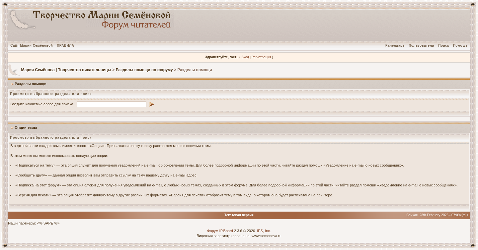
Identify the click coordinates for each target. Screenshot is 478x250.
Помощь (460, 45)
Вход (245, 57)
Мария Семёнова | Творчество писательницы (66, 70)
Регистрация (261, 57)
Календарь (395, 45)
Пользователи (421, 45)
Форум (212, 231)
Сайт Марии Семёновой (31, 45)
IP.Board (226, 231)
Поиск (443, 45)
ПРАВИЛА (65, 45)
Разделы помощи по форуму (144, 70)
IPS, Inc (263, 231)
